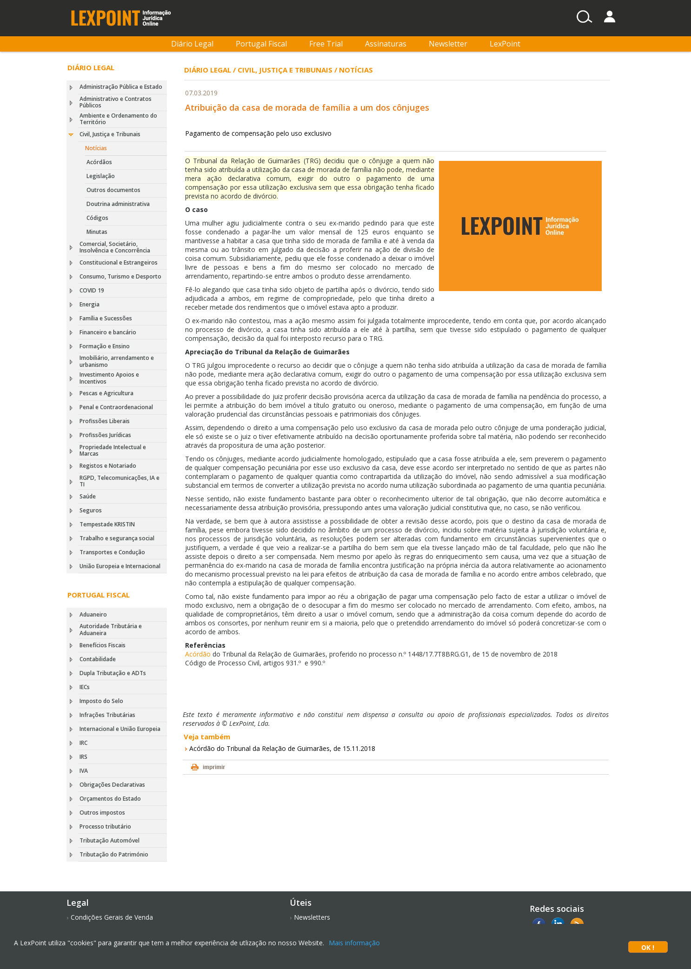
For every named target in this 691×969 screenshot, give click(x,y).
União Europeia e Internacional (120, 566)
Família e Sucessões (106, 318)
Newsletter (448, 44)
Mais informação (354, 942)
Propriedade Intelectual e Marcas (113, 450)
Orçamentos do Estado (110, 799)
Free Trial (326, 44)
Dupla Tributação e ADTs (113, 673)
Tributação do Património (114, 854)
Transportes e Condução (112, 552)
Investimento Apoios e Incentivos (109, 378)
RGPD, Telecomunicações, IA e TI (119, 481)
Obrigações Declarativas (112, 785)
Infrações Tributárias (107, 715)
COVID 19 (92, 290)
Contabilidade (98, 659)
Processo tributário (105, 826)
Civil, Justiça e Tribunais (110, 134)
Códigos (97, 218)
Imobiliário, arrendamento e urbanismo (117, 361)
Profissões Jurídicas (105, 435)
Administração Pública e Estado (121, 87)
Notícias (96, 148)
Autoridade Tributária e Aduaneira (111, 629)
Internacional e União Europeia (120, 729)
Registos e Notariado (108, 466)
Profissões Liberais (105, 421)
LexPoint (505, 44)
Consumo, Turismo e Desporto (120, 276)
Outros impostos (102, 812)
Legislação (100, 176)
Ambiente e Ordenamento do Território (118, 119)
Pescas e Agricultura (106, 393)
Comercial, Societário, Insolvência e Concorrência (115, 247)
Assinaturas (385, 44)
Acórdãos (99, 162)
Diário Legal (192, 44)
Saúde (88, 496)
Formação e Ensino (105, 346)
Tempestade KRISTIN (107, 524)
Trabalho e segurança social (117, 538)
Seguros (91, 510)
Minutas (96, 232)
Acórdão (198, 654)
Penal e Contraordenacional (116, 407)
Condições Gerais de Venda (112, 917)
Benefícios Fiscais (103, 645)
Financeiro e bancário (108, 332)
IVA (84, 771)
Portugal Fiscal (261, 44)
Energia (90, 304)
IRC (83, 743)
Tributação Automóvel (110, 840)
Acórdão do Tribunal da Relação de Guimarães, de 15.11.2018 (282, 748)
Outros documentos (113, 190)
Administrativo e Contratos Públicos (116, 102)
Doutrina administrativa (118, 204)
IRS (83, 757)
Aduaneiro (93, 614)
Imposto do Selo (101, 701)
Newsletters (312, 917)
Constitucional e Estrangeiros (119, 262)
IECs (85, 687)
